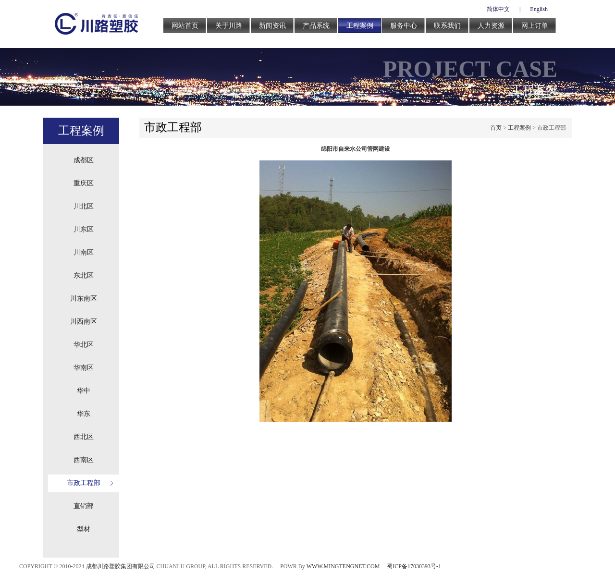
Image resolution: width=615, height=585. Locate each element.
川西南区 (83, 321)
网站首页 (185, 25)
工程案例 (359, 25)
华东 (83, 413)
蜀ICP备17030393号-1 (414, 566)
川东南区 (83, 298)
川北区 (84, 206)
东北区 (84, 275)
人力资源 (491, 25)
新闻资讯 (272, 25)
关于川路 (228, 25)
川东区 (84, 229)
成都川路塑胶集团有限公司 (120, 566)
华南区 (84, 367)
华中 (83, 390)
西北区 (84, 436)
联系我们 (447, 25)
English (539, 9)
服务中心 (403, 25)
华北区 (84, 344)
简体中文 (498, 9)
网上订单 (534, 25)
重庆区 (84, 183)
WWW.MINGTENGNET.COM (343, 566)
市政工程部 (83, 483)
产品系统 (316, 25)
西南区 (84, 459)
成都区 (84, 160)
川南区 (84, 252)
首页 (496, 127)
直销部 (84, 506)
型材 (83, 529)
